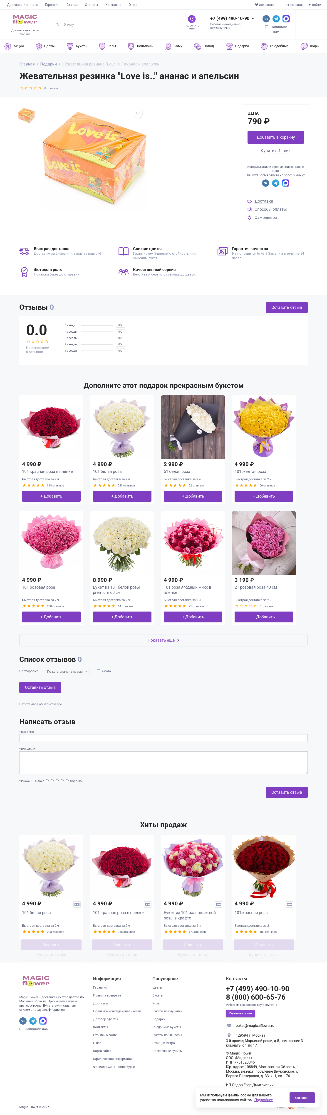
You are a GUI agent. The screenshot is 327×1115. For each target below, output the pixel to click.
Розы (156, 1003)
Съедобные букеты (166, 1027)
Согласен (302, 1098)
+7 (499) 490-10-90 (229, 18)
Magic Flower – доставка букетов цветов (49, 997)
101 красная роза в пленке (47, 471)
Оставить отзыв (286, 307)
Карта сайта (102, 1051)
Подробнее (263, 1100)
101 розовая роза (38, 587)
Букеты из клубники (167, 1011)
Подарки (159, 1019)
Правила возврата (107, 995)
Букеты (158, 995)
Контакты (113, 5)
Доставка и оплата (22, 5)
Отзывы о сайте (105, 1035)
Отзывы (91, 5)
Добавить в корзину (276, 137)
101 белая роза (107, 471)
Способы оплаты (271, 209)
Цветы (157, 987)
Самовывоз (266, 217)
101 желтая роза (250, 471)
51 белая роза (177, 471)
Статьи (72, 5)
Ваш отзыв (28, 749)
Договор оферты (105, 1019)
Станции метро (163, 1043)
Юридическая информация (113, 1059)
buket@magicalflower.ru (255, 1025)
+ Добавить (51, 496)
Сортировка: (29, 671)
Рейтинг (26, 781)
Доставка (264, 201)
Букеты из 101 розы (167, 1035)
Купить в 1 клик (276, 150)
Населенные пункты (167, 1051)
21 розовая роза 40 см (256, 587)
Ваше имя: (28, 731)
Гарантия (52, 5)
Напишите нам (36, 1029)
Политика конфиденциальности (117, 1011)
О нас (133, 5)
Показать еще (163, 640)
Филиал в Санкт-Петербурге (114, 1067)
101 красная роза (251, 912)
